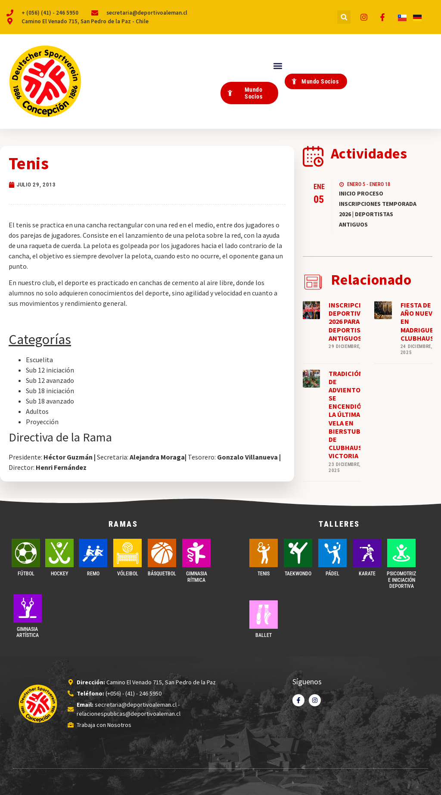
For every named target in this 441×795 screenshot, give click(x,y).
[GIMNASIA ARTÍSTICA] (27, 608)
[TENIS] (263, 553)
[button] (344, 17)
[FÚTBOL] (26, 553)
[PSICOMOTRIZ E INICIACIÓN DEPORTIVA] (401, 553)
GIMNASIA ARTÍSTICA (27, 632)
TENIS (264, 574)
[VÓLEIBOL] (127, 553)
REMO (93, 574)
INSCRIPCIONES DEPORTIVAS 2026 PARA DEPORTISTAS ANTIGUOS (353, 321)
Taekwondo (298, 574)
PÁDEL (332, 574)
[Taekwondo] (298, 553)
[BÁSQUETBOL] (162, 553)
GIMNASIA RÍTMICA (196, 577)
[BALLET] (263, 614)
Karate (367, 574)
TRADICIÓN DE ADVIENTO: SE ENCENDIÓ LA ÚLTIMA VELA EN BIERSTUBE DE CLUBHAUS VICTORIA (346, 414)
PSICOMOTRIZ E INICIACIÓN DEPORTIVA (401, 580)
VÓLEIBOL (127, 574)
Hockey (59, 574)
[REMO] (93, 553)
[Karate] (367, 553)
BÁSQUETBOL (162, 574)
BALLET (263, 635)
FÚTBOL (26, 574)
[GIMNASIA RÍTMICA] (196, 553)
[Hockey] (59, 553)
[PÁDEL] (332, 553)
